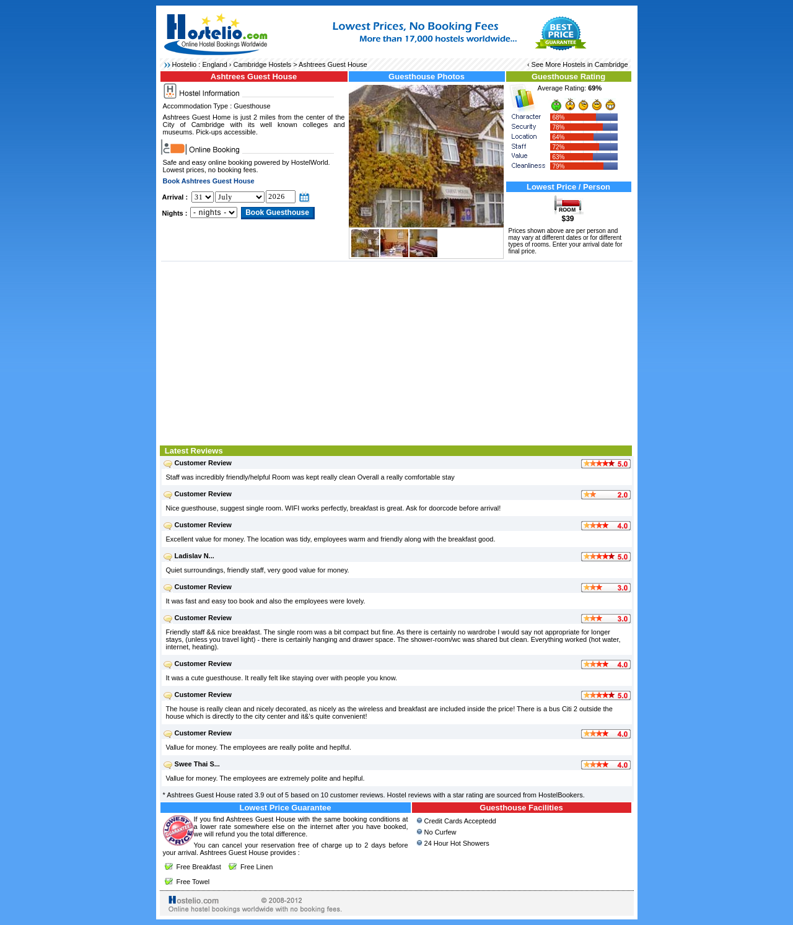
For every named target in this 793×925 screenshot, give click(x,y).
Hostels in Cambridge (595, 64)
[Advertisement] (397, 352)
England (214, 64)
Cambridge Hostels (263, 64)
